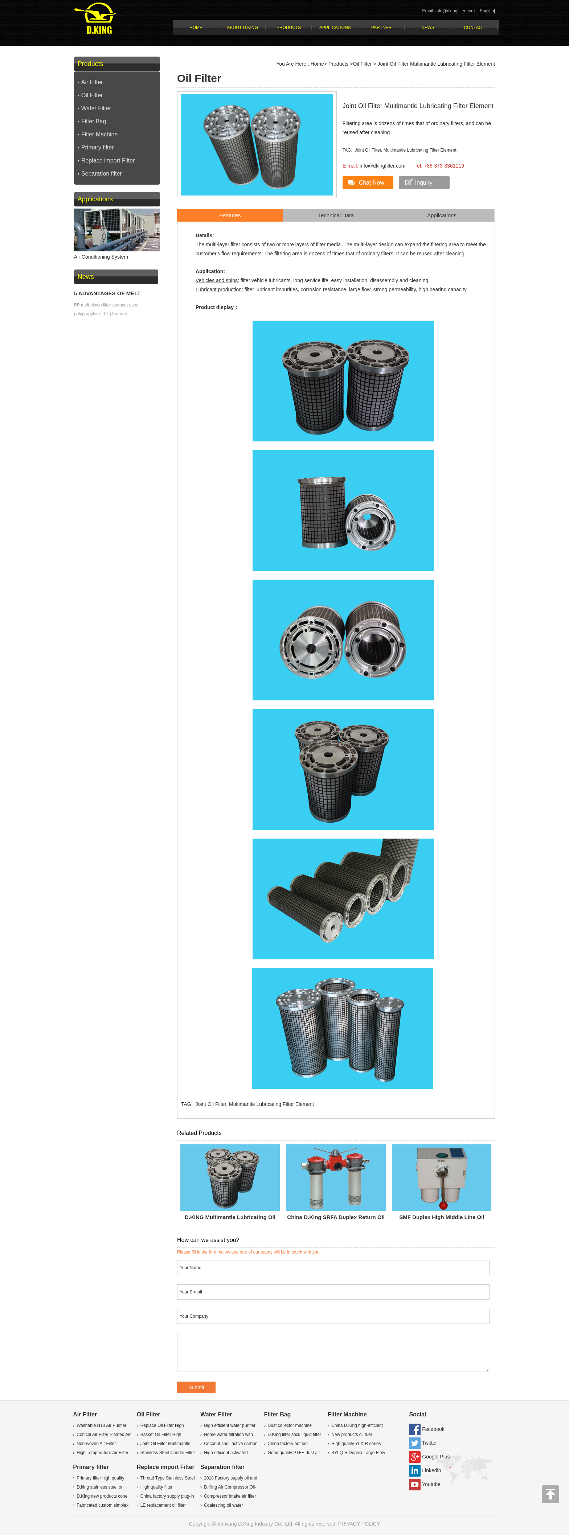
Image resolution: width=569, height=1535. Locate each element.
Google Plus (436, 1457)
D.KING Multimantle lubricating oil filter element (230, 1218)
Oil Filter (92, 95)
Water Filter (96, 108)
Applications (335, 27)
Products (289, 27)
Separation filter (101, 173)
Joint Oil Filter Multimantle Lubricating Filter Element (436, 64)
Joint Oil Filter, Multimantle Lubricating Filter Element (405, 150)
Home (195, 27)
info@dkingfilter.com (382, 166)
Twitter (429, 1443)
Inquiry (424, 183)
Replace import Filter (108, 160)
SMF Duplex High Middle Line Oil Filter (441, 1218)
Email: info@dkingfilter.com (448, 10)
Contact (474, 27)
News (427, 27)
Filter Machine (99, 134)
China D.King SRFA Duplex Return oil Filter (336, 1218)
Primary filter (97, 147)
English (487, 10)
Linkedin (431, 1470)
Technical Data (335, 215)
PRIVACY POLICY (359, 1524)
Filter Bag (93, 121)
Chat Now (371, 183)
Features (230, 215)
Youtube (431, 1484)
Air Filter (92, 82)
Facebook (433, 1429)
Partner (381, 27)
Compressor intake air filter (230, 1496)
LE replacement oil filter (163, 1505)
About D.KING (242, 27)
